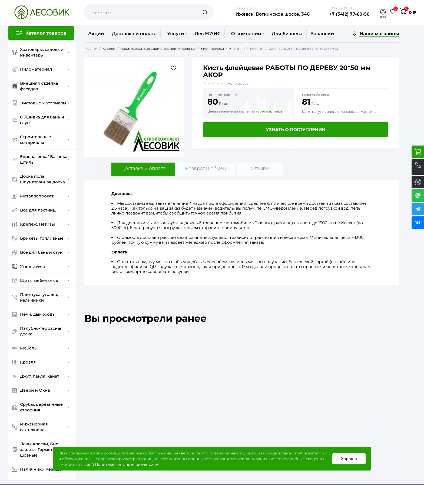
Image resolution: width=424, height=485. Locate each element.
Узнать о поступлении (295, 129)
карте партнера (269, 111)
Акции (96, 33)
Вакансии (322, 33)
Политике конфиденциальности (127, 464)
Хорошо (349, 458)
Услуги (177, 33)
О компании (247, 33)
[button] (383, 12)
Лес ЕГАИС (208, 33)
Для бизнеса (287, 33)
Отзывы (260, 168)
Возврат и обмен (205, 168)
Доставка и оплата (134, 33)
